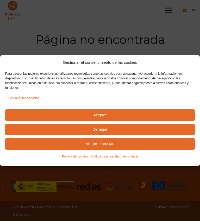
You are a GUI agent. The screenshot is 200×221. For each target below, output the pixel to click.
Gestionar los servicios (23, 98)
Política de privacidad (105, 156)
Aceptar (100, 115)
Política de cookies (75, 156)
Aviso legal (130, 156)
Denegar (100, 129)
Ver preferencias (100, 143)
